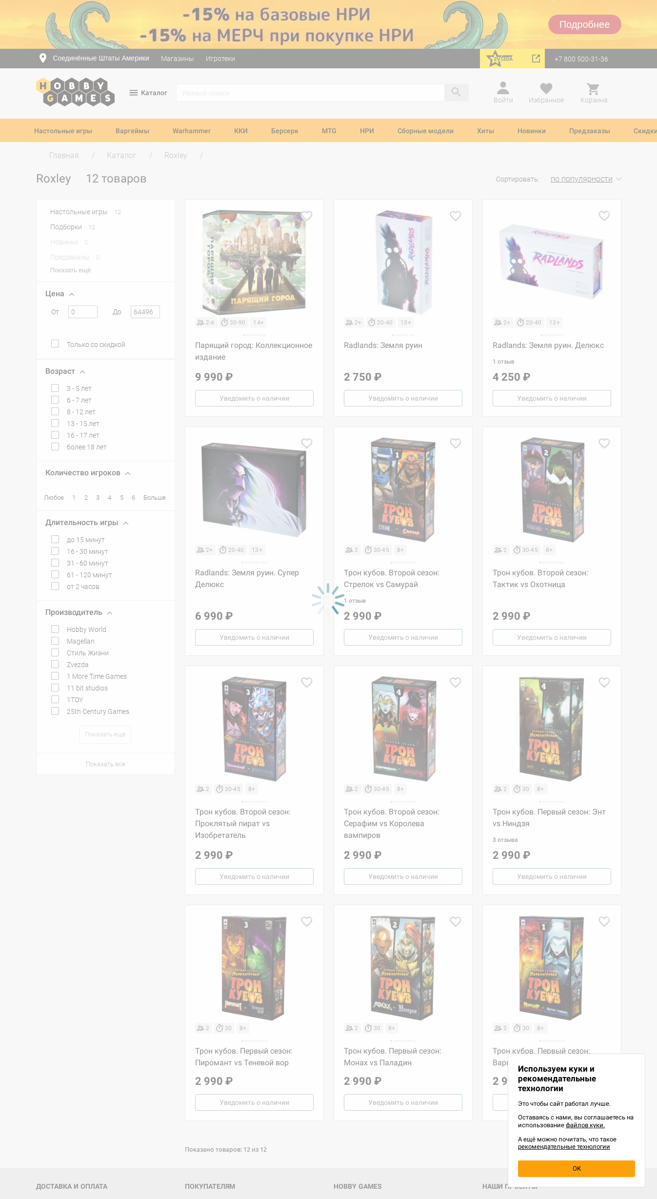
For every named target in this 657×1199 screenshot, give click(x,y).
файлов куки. (585, 1125)
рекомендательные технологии (564, 1146)
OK (577, 1168)
